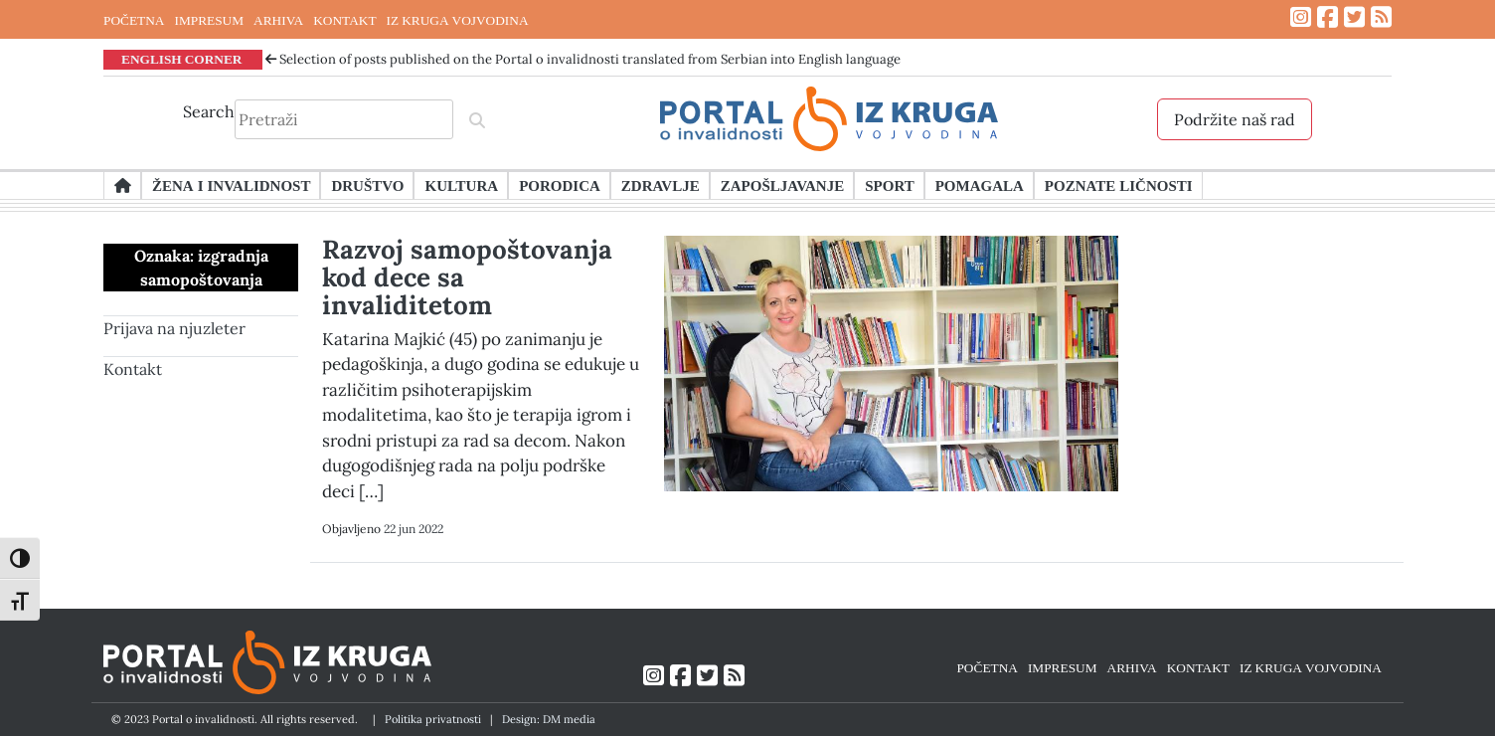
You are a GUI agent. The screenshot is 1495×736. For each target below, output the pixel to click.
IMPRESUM (209, 20)
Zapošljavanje (782, 185)
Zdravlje (660, 185)
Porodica (559, 185)
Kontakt (132, 369)
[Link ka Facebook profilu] (1327, 17)
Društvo (367, 185)
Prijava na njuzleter (174, 328)
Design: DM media (548, 719)
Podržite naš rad (1234, 119)
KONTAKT (344, 20)
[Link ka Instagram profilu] (1300, 17)
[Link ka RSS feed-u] (1381, 17)
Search (209, 111)
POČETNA (133, 20)
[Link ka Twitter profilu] (1354, 17)
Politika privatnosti (433, 719)
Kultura (461, 185)
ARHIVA (278, 20)
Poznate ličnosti (1119, 185)
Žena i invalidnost (231, 185)
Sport (889, 185)
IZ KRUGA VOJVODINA (458, 20)
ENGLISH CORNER (182, 59)
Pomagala (979, 185)
